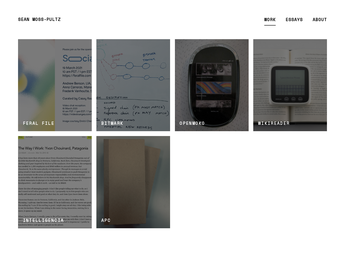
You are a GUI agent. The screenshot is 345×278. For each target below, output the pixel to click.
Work (270, 20)
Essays (294, 20)
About (320, 20)
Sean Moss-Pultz (39, 19)
